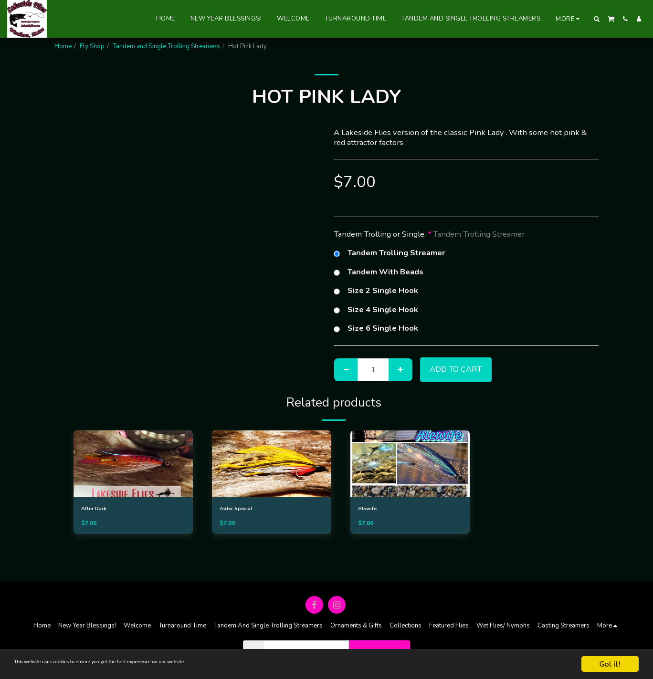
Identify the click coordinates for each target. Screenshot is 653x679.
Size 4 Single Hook (376, 309)
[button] (596, 19)
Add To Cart (456, 369)
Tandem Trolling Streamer (389, 253)
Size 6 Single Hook (376, 328)
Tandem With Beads (378, 272)
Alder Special (241, 509)
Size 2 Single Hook (376, 290)
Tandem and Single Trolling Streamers (166, 46)
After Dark (97, 509)
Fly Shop (92, 46)
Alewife (370, 509)
